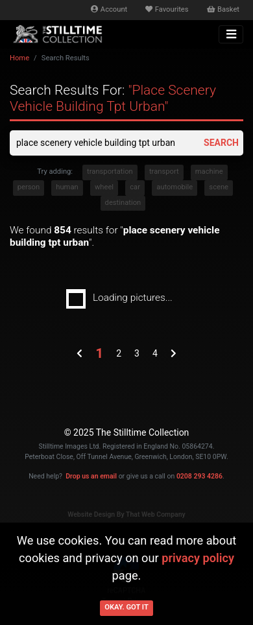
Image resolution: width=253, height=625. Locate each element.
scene (218, 187)
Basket (223, 9)
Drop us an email (91, 476)
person (29, 187)
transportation (110, 171)
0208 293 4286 (199, 476)
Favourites (166, 9)
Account (109, 9)
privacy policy (198, 558)
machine (209, 171)
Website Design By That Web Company (126, 514)
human (67, 187)
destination (123, 202)
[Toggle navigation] (231, 34)
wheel (104, 187)
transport (164, 171)
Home (19, 58)
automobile (174, 187)
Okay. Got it (126, 607)
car (135, 187)
